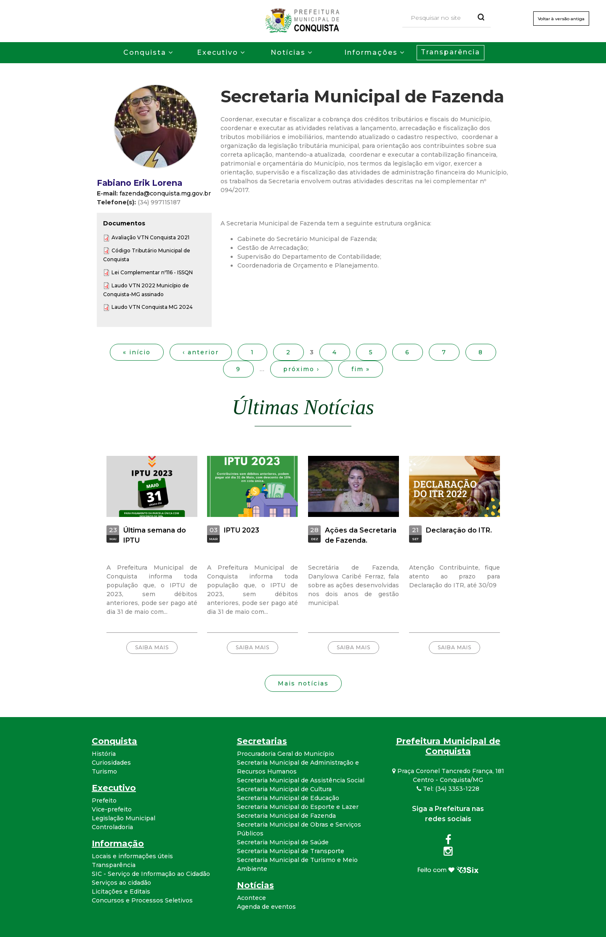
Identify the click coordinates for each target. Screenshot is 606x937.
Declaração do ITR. (459, 530)
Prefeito (104, 800)
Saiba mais (152, 647)
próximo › (301, 369)
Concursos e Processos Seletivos (142, 900)
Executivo (217, 52)
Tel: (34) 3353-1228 (448, 788)
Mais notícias (303, 683)
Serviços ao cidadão (121, 882)
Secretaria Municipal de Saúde (283, 842)
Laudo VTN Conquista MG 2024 (152, 307)
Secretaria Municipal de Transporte (290, 851)
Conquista (144, 52)
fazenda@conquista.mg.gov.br (165, 193)
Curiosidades (111, 762)
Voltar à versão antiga (561, 18)
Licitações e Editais (121, 891)
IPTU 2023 (241, 530)
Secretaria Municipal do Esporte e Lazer (298, 807)
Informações (371, 52)
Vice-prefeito (112, 809)
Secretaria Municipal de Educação (288, 798)
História (104, 754)
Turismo (104, 771)
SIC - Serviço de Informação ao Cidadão (151, 874)
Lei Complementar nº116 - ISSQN (152, 272)
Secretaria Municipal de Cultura (284, 789)
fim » (360, 369)
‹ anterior (201, 352)
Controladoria (112, 827)
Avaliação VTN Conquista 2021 (150, 237)
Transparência (450, 52)
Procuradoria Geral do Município (285, 754)
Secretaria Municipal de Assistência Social (300, 780)
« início (137, 352)
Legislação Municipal (123, 818)
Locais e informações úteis (132, 856)
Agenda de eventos (266, 906)
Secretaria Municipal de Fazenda (286, 815)
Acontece (251, 898)
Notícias (288, 52)
